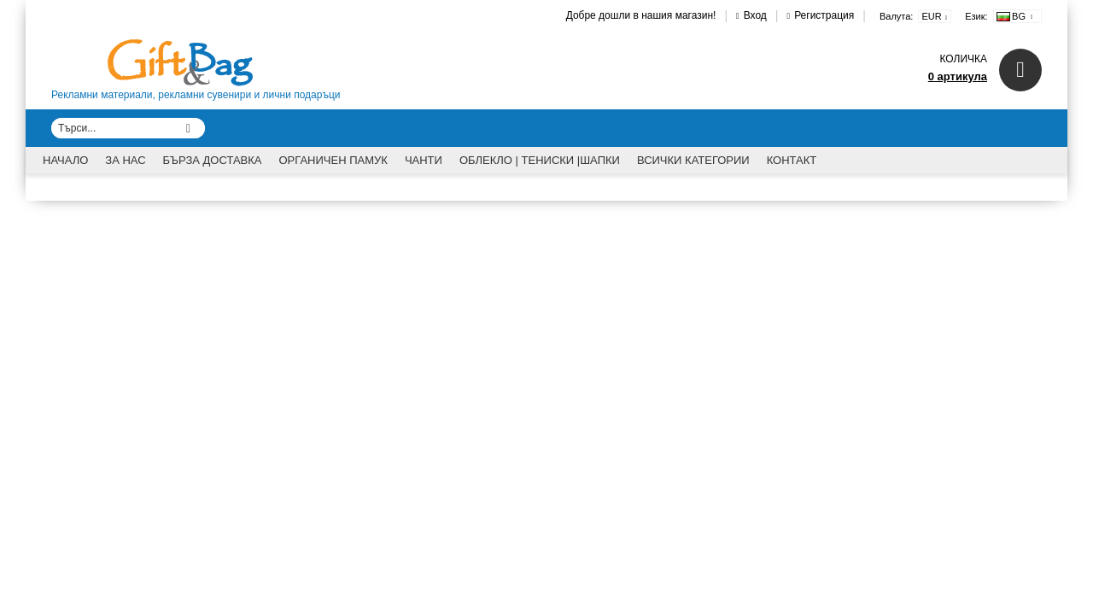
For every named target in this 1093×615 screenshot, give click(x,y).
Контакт (792, 160)
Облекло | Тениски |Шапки (539, 160)
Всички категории (693, 160)
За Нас (125, 160)
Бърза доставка (212, 160)
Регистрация (824, 15)
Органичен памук (333, 160)
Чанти (423, 160)
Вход (755, 15)
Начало (65, 160)
